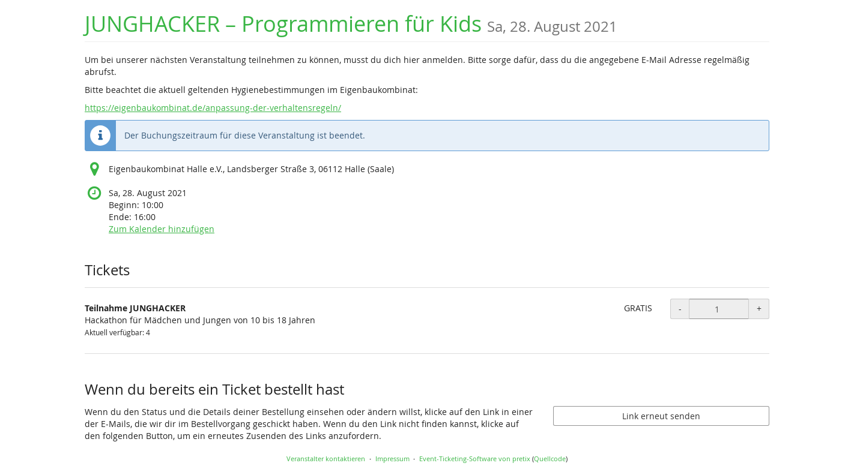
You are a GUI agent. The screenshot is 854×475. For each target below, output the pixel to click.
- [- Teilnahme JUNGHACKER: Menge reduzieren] (680, 308)
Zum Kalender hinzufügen (161, 229)
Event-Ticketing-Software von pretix (474, 458)
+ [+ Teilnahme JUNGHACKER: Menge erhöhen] (759, 308)
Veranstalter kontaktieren (325, 458)
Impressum (392, 458)
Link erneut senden (661, 416)
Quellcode (550, 458)
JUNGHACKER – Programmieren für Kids (351, 23)
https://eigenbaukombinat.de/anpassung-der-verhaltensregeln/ (213, 107)
